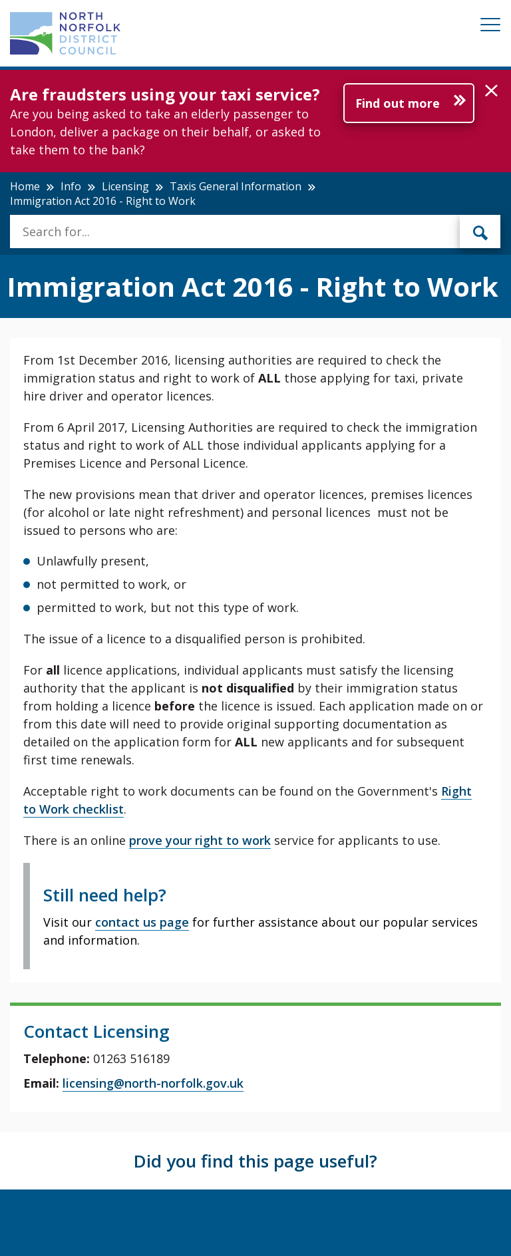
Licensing (125, 186)
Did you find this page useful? (255, 1161)
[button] (491, 91)
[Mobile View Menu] (490, 27)
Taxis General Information (235, 186)
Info (71, 186)
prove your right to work (200, 840)
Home (25, 186)
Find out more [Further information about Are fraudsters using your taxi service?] (397, 103)
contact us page (142, 922)
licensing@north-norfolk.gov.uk (153, 1083)
